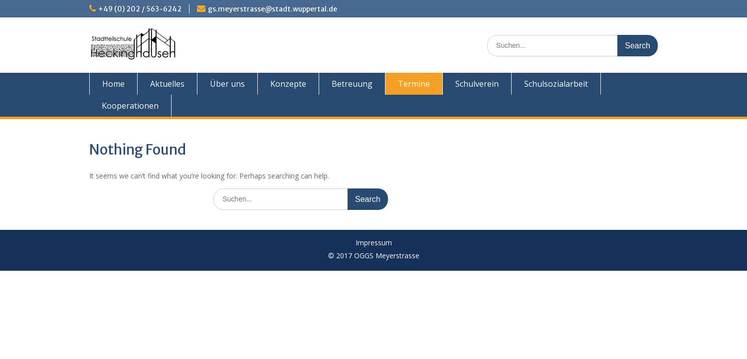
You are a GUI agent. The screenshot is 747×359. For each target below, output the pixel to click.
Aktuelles (167, 83)
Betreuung (352, 83)
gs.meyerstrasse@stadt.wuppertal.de (272, 8)
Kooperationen (130, 105)
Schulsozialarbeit (556, 83)
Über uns (227, 83)
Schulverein (477, 83)
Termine (414, 83)
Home (113, 83)
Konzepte (288, 83)
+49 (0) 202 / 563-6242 (140, 8)
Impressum (374, 243)
